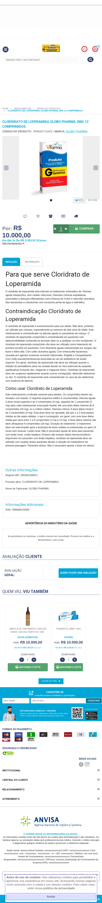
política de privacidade (59, 888)
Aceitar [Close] (51, 896)
